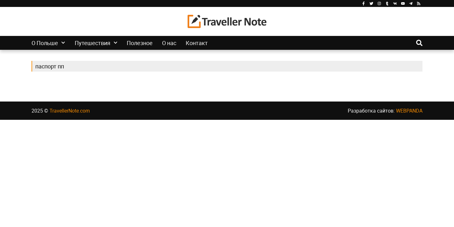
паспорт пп (49, 66)
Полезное (140, 43)
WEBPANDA (409, 110)
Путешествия (96, 43)
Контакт (197, 43)
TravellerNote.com (69, 110)
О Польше (48, 43)
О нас (169, 43)
